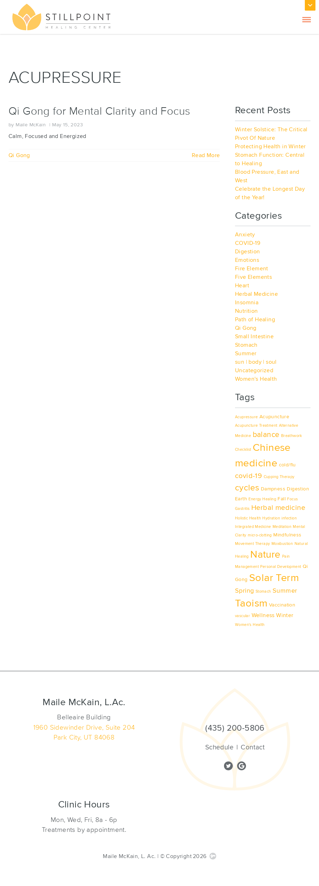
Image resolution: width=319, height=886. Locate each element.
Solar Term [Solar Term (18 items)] (274, 577)
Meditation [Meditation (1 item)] (282, 526)
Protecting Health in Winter (270, 146)
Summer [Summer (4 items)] (285, 590)
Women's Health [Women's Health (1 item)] (250, 624)
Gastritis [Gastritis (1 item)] (242, 508)
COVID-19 (247, 243)
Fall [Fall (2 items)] (282, 499)
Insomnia (246, 302)
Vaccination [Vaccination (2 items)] (282, 605)
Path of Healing (255, 319)
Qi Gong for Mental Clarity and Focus (99, 111)
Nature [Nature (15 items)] (265, 554)
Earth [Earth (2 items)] (241, 499)
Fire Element (251, 268)
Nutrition (246, 311)
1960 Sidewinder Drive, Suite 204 (84, 727)
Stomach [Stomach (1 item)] (263, 591)
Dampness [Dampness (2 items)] (273, 489)
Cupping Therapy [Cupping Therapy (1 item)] (279, 476)
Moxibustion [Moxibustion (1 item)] (282, 543)
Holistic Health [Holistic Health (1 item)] (248, 518)
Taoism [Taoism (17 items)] (251, 603)
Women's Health (256, 378)
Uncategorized (254, 370)
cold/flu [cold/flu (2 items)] (287, 465)
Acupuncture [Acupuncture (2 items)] (274, 417)
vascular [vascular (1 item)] (242, 616)
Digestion (247, 251)
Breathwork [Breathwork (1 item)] (291, 435)
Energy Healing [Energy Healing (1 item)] (262, 499)
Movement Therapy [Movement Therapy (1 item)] (252, 543)
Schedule (219, 747)
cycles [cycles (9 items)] (247, 488)
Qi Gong (19, 155)
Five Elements (253, 277)
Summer (245, 353)
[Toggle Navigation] (306, 17)
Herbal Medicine (256, 294)
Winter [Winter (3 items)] (284, 615)
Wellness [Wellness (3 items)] (263, 615)
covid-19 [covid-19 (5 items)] (248, 476)
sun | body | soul (256, 362)
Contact (253, 747)
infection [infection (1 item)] (289, 518)
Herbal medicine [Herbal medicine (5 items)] (278, 508)
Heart (242, 285)
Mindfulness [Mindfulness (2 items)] (287, 535)
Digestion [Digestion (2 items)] (298, 489)
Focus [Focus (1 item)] (292, 499)
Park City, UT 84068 (84, 737)
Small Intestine (254, 336)
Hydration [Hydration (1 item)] (271, 518)
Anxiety (245, 234)
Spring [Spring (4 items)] (244, 590)
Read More (206, 155)
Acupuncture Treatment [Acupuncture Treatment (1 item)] (256, 425)
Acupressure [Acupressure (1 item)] (246, 417)
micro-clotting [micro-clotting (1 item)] (260, 535)
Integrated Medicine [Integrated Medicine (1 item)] (253, 526)
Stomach (246, 345)
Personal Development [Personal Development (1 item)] (280, 566)
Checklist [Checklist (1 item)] (243, 449)
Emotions (247, 260)
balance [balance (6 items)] (266, 434)
